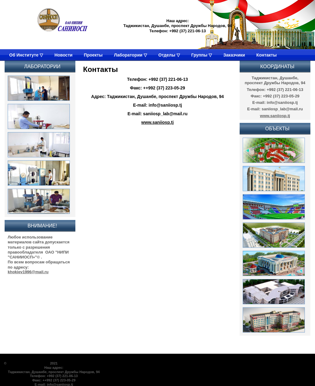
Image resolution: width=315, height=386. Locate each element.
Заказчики (234, 55)
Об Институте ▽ (26, 55)
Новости (63, 55)
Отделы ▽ (169, 55)
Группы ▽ (201, 55)
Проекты (93, 55)
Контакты (266, 55)
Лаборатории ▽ (130, 55)
